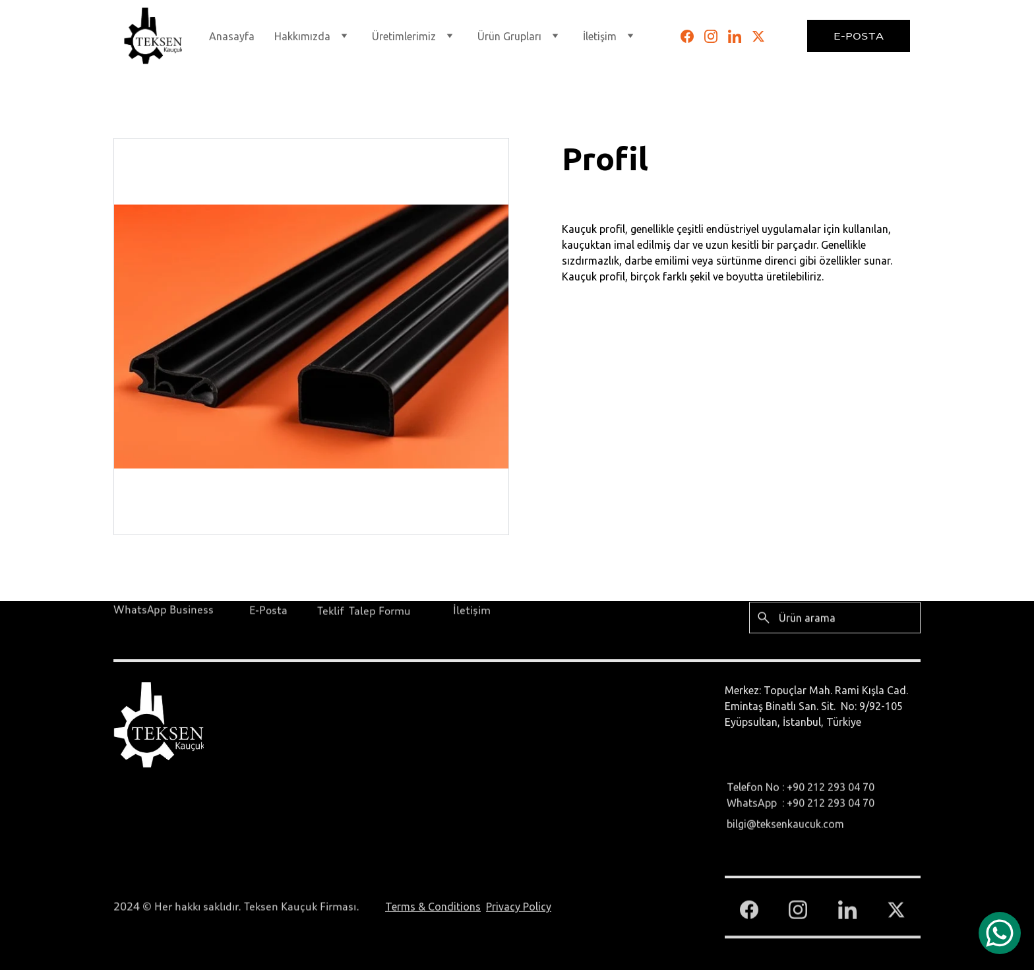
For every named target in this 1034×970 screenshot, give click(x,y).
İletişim (472, 611)
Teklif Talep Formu (364, 611)
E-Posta (859, 36)
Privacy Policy (518, 908)
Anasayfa (232, 36)
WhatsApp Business (163, 610)
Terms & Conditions (433, 908)
